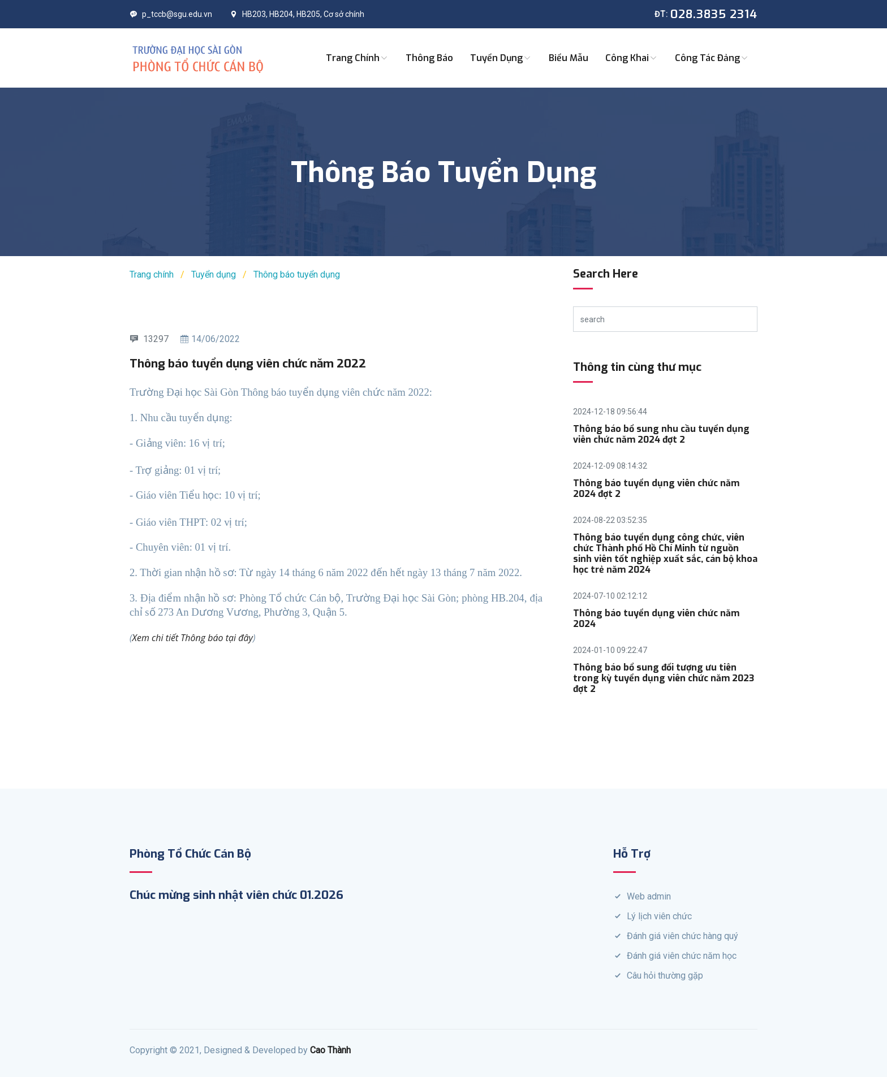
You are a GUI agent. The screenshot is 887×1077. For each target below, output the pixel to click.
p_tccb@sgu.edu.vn (171, 14)
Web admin (649, 896)
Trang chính (357, 58)
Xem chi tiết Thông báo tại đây (192, 638)
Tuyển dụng (501, 58)
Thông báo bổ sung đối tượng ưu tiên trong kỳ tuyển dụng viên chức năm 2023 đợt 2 (663, 678)
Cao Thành (330, 1050)
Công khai (631, 58)
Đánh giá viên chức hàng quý (682, 936)
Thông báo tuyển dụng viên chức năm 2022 (248, 363)
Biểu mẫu (568, 58)
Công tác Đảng (712, 58)
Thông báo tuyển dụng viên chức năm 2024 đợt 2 (656, 488)
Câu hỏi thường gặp (665, 975)
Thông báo (429, 58)
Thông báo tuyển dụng (296, 274)
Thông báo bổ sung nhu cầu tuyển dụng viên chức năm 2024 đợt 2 (661, 434)
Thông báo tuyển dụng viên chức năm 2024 (656, 618)
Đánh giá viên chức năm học (682, 955)
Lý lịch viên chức (659, 916)
